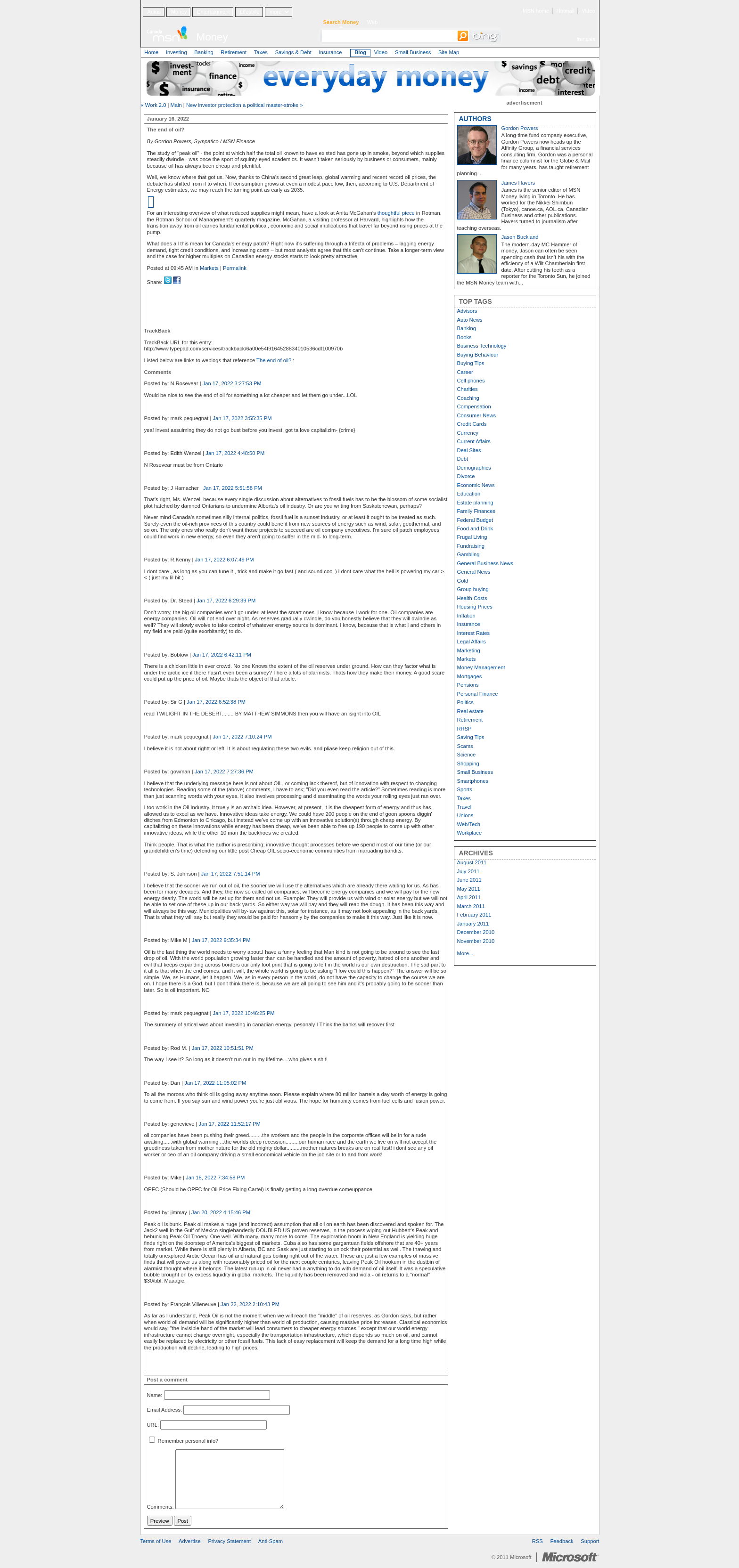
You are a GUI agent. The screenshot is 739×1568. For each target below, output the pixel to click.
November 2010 (476, 941)
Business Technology (482, 346)
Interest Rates (473, 633)
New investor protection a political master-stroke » (244, 105)
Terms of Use (156, 1541)
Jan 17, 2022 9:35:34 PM (221, 940)
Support (590, 1541)
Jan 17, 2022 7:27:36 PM (224, 771)
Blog (360, 52)
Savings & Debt (293, 52)
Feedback (562, 1541)
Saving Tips (470, 737)
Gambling (468, 554)
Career (465, 372)
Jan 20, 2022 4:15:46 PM (220, 1212)
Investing (176, 52)
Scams (465, 746)
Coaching (468, 398)
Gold (462, 581)
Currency (467, 433)
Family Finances (476, 511)
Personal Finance (477, 694)
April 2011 (469, 897)
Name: (155, 1395)
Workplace (469, 833)
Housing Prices (475, 606)
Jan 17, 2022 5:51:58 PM (232, 488)
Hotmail (566, 11)
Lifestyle (249, 12)
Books (464, 337)
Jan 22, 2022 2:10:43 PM (250, 1304)
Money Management (481, 667)
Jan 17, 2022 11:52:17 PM (230, 1124)
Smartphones (473, 781)
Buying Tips (470, 363)
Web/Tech (469, 824)
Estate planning (475, 502)
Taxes (261, 52)
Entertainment (213, 12)
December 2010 (476, 932)
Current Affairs (474, 441)
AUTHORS (475, 118)
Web (372, 22)
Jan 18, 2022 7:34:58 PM (215, 1177)
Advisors (467, 311)
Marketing (468, 650)
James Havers (518, 183)
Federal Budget (475, 520)
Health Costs (472, 598)
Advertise (190, 1541)
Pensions (468, 685)
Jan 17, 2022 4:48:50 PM (234, 453)
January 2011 (473, 923)
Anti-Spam (270, 1541)
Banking (203, 52)
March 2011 (471, 906)
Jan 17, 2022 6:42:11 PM (221, 655)
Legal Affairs (471, 641)
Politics (465, 702)
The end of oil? (274, 360)
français (585, 39)
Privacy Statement (229, 1541)
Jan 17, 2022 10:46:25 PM (243, 1013)
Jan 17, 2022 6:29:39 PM (226, 600)
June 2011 (469, 880)
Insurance (330, 52)
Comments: (160, 1507)
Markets (209, 268)
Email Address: (164, 1410)
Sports (464, 789)
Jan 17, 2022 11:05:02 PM (215, 1083)
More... (465, 953)
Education (469, 493)
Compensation (474, 406)
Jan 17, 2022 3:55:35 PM (242, 418)
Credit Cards (472, 424)
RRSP (464, 728)
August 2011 (472, 862)
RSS (537, 1541)
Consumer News (476, 415)
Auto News (470, 320)
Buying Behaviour (478, 354)
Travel (464, 807)
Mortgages (469, 676)
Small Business (413, 52)
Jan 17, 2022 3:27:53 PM (232, 383)
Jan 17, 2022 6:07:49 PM (224, 559)
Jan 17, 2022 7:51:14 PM (230, 874)
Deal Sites (469, 450)
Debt (462, 459)
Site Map (448, 52)
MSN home (536, 11)
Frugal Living (472, 537)
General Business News (485, 563)
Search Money (341, 22)
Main (176, 105)
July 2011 (468, 871)
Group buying (473, 589)
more (276, 12)
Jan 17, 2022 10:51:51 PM (223, 1048)
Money (179, 12)
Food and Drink (475, 528)
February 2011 (474, 915)
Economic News (476, 485)
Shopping (468, 763)
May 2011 (468, 889)
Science (466, 754)
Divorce (466, 476)
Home (151, 52)
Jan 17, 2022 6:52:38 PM (216, 702)
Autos (154, 12)
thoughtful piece (396, 213)
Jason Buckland (520, 237)
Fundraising (470, 546)
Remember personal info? (184, 1441)
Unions (465, 815)
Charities (467, 389)
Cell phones (471, 380)
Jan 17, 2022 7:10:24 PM (242, 736)
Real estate (470, 711)
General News (474, 572)
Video (588, 11)
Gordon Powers (519, 128)
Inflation (466, 615)
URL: (153, 1425)
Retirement (233, 52)
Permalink (234, 268)
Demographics (474, 468)
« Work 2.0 (153, 105)
